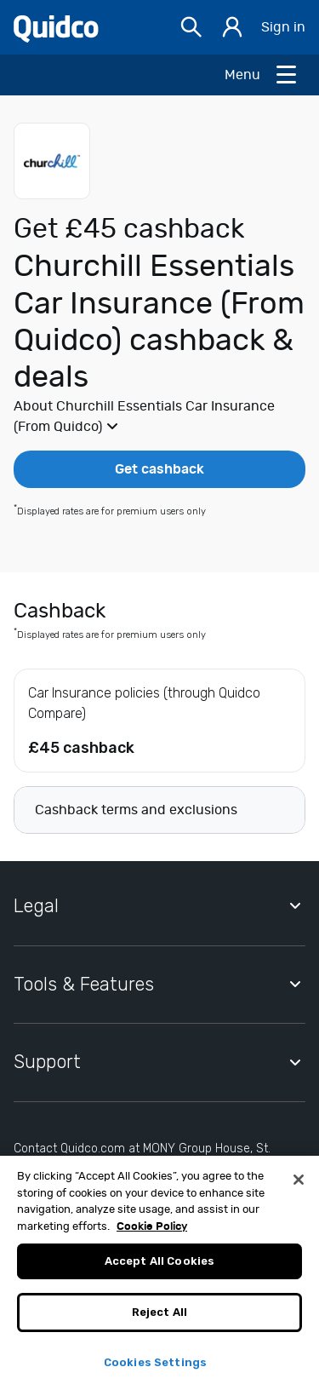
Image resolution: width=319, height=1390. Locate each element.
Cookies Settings (155, 1369)
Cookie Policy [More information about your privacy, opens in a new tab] (152, 1233)
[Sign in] (232, 27)
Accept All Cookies (159, 1268)
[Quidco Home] (56, 28)
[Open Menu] (261, 75)
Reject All (159, 1318)
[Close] (298, 1187)
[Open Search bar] (191, 27)
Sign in (283, 27)
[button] (159, 416)
